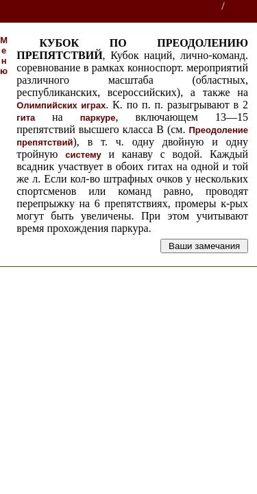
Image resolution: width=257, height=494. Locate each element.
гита (34, 118)
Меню (4, 55)
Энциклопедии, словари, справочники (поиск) (111, 6)
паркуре (98, 118)
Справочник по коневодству (69, 17)
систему (83, 155)
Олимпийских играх (61, 105)
